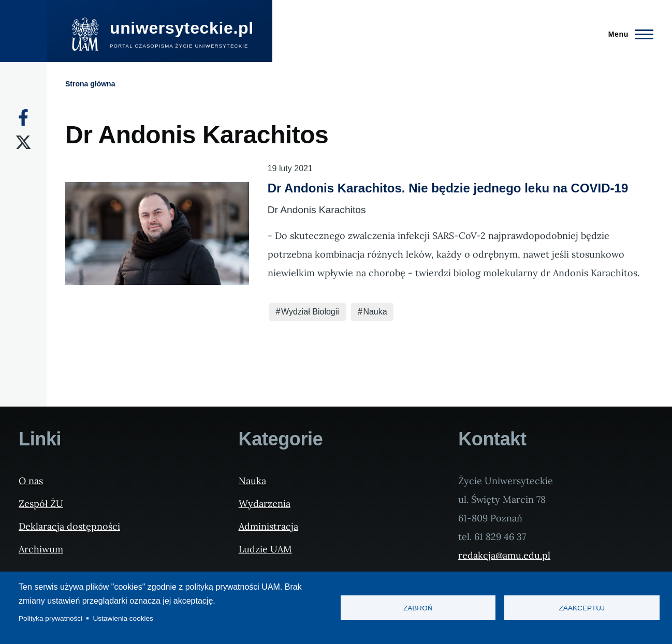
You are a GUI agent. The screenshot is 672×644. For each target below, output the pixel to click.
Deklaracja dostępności (69, 526)
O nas (31, 481)
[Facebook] (23, 117)
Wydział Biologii (310, 311)
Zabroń (418, 608)
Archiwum (41, 549)
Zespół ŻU (41, 504)
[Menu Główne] (627, 34)
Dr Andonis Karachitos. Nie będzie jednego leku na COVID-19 (448, 188)
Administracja (268, 526)
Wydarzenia (264, 504)
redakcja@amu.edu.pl (504, 555)
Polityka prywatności (50, 618)
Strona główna (90, 84)
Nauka (375, 311)
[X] (23, 142)
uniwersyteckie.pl (182, 28)
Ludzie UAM (265, 549)
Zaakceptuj (582, 608)
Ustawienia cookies (123, 618)
